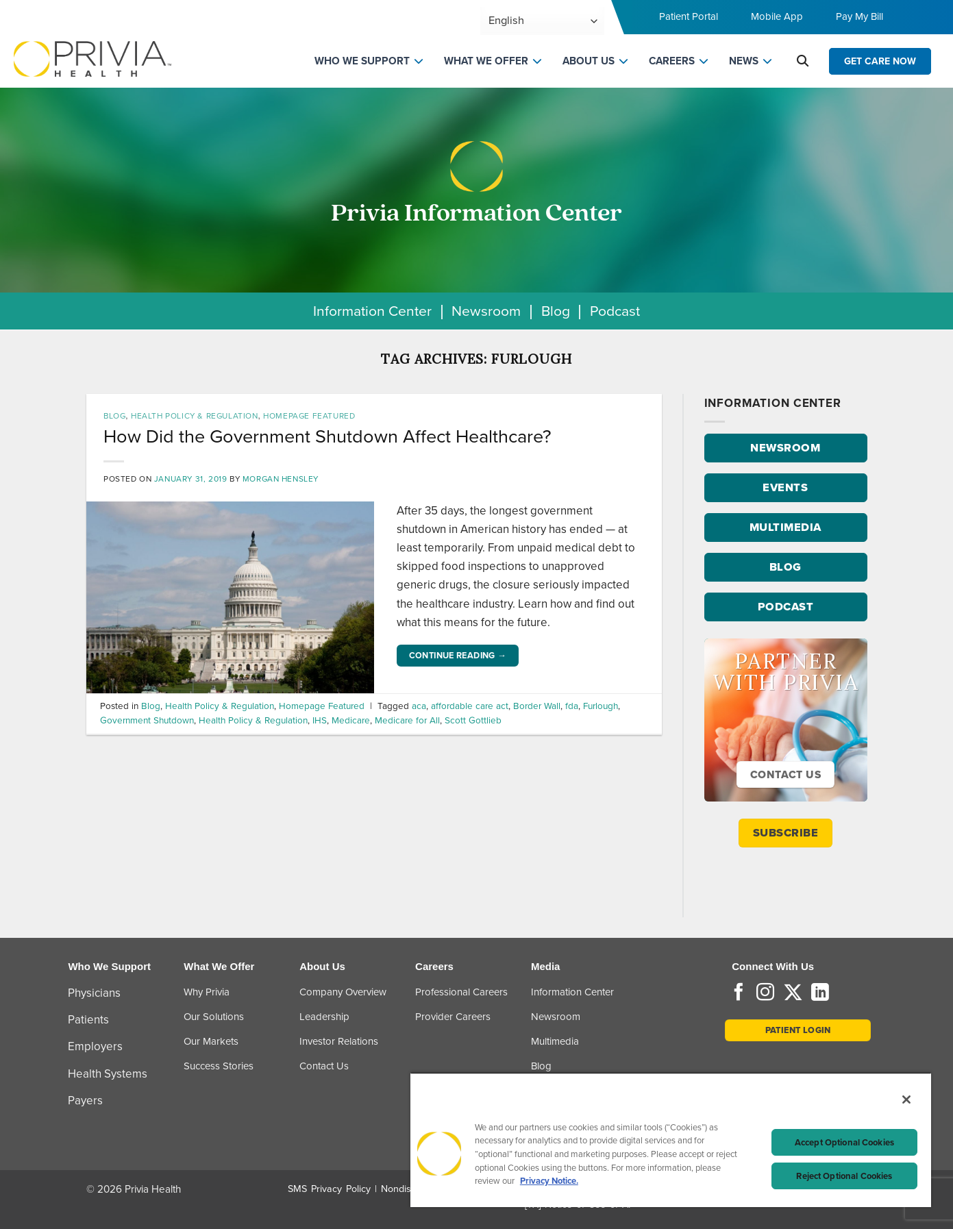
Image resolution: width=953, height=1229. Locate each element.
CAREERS (672, 61)
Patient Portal (688, 16)
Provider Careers (453, 1016)
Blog (555, 310)
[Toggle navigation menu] (923, 21)
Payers (85, 1100)
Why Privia (207, 992)
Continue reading (458, 655)
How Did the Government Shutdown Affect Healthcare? (327, 436)
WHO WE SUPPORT (362, 61)
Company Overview (342, 992)
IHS (319, 720)
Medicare (351, 720)
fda (571, 705)
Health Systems (107, 1073)
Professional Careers (461, 992)
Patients (88, 1019)
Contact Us (324, 1065)
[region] (670, 1139)
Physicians (94, 993)
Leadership (324, 1016)
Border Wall (536, 705)
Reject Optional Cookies (844, 1175)
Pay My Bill (859, 16)
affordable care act (469, 705)
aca (419, 705)
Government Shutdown (147, 720)
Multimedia (555, 1041)
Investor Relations (338, 1041)
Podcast (615, 310)
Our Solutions (214, 1016)
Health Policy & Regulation (194, 416)
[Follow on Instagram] (765, 993)
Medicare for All (407, 720)
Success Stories (218, 1065)
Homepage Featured (309, 416)
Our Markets (211, 1041)
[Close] (906, 1099)
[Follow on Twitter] (793, 993)
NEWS (743, 61)
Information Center (372, 310)
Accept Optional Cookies (844, 1142)
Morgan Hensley (281, 479)
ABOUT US (588, 61)
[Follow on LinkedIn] (820, 993)
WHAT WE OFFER (486, 61)
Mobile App (777, 16)
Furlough (600, 705)
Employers (95, 1046)
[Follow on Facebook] (738, 993)
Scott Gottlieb (473, 720)
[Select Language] (542, 21)
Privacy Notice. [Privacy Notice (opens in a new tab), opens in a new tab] (549, 1180)
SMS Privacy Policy (329, 1189)
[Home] (92, 57)
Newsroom (486, 310)
